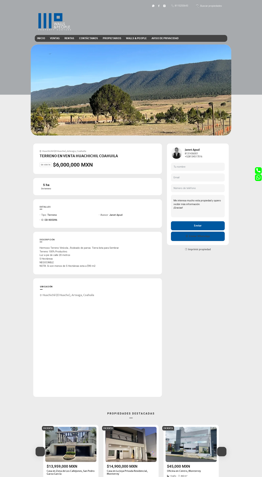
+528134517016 (193, 156)
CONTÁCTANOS (88, 38)
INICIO (41, 38)
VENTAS (55, 38)
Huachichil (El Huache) (54, 151)
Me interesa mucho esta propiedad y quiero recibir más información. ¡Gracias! (198, 206)
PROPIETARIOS (112, 38)
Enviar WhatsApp (198, 236)
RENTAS (69, 38)
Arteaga (71, 151)
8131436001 (191, 153)
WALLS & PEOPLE (136, 38)
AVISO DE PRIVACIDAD (165, 38)
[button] (40, 451)
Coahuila (81, 151)
